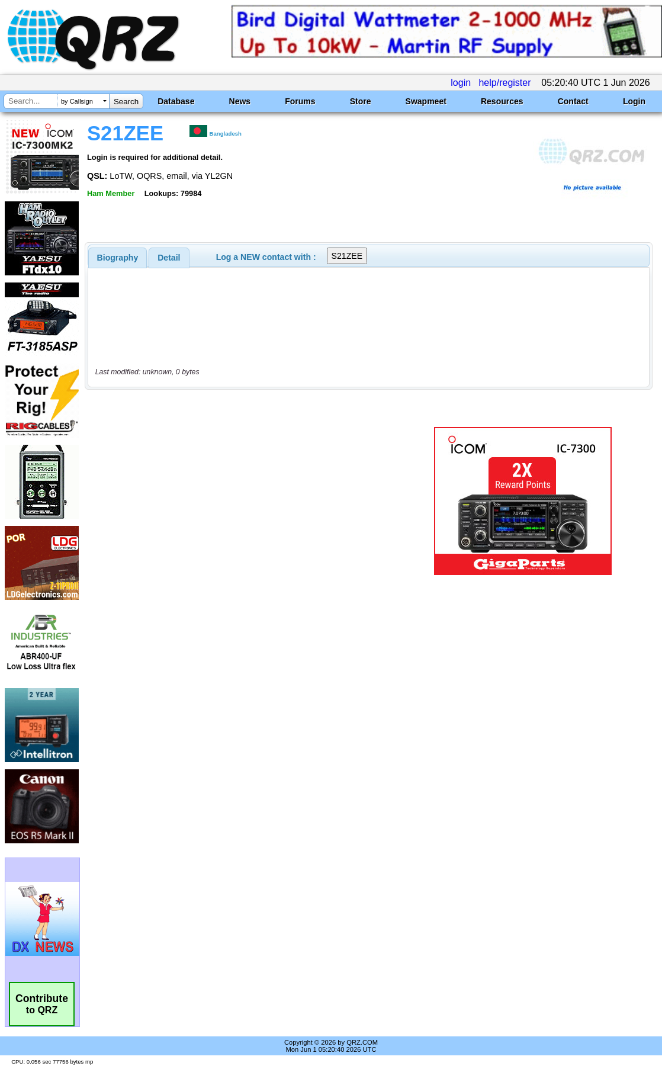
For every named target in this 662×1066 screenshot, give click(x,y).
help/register (504, 83)
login (461, 83)
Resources (502, 101)
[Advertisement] (248, 501)
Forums (300, 101)
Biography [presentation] (118, 257)
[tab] (117, 258)
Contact (573, 101)
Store (360, 101)
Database (176, 101)
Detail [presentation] (169, 257)
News (240, 101)
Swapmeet (426, 101)
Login (634, 101)
